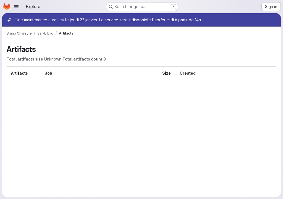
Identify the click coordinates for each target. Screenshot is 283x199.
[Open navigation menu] (16, 6)
